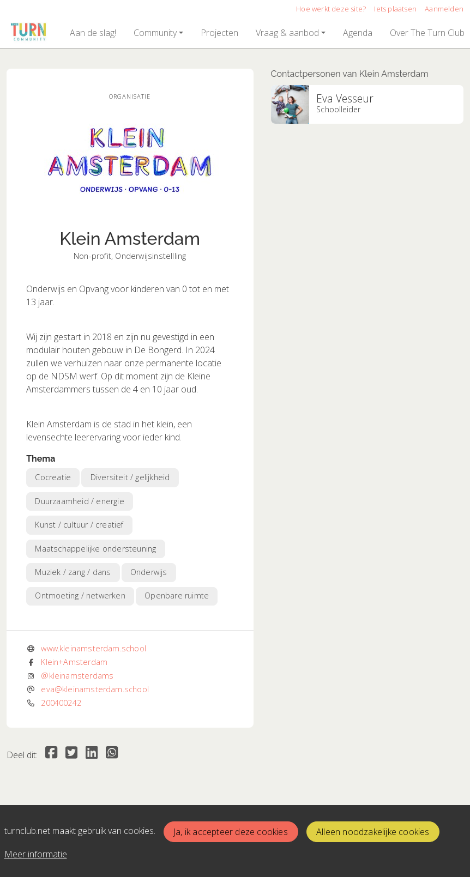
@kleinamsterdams (77, 675)
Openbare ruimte (176, 595)
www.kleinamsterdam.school (93, 648)
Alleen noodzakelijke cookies (373, 832)
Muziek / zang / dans (73, 572)
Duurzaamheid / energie (79, 501)
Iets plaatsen (395, 9)
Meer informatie (35, 854)
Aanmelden (444, 9)
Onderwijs (148, 572)
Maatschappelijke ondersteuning (95, 548)
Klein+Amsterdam (74, 662)
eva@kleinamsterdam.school (95, 689)
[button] (93, 33)
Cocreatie (53, 477)
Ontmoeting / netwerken (80, 595)
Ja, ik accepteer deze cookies (230, 832)
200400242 (61, 703)
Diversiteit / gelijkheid (130, 477)
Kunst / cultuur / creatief (79, 524)
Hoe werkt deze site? (331, 9)
